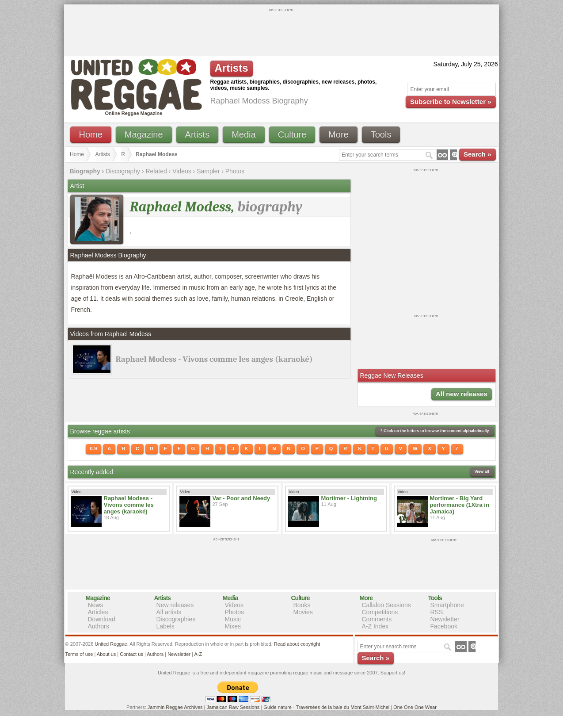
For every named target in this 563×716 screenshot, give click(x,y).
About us (106, 654)
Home (91, 134)
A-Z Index (375, 626)
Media (243, 134)
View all (482, 471)
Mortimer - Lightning (349, 498)
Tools (381, 134)
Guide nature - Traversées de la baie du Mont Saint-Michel (326, 707)
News (95, 605)
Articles (98, 612)
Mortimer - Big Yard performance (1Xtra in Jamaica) (459, 505)
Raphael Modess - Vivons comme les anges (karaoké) (214, 359)
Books (302, 605)
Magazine (144, 134)
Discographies (176, 619)
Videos (181, 171)
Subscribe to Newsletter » (450, 101)
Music (233, 619)
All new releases (461, 394)
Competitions (380, 612)
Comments (377, 619)
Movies (303, 612)
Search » (477, 154)
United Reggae (111, 644)
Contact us (131, 654)
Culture (292, 134)
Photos (235, 171)
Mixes (233, 626)
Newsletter (445, 619)
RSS (436, 612)
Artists (197, 134)
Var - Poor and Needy (241, 498)
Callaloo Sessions (386, 605)
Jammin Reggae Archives (175, 707)
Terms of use (79, 654)
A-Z (198, 654)
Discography (123, 171)
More (338, 134)
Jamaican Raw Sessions (233, 707)
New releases (175, 605)
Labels (165, 626)
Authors (98, 626)
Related (156, 171)
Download (101, 619)
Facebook (443, 626)
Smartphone (447, 605)
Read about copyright (297, 644)
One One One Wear (415, 707)
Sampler (208, 171)
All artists (169, 612)
